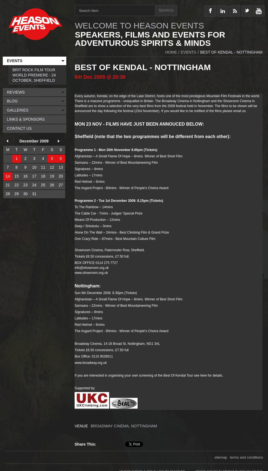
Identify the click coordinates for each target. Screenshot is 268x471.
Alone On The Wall (88, 232)
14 (8, 176)
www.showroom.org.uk (91, 273)
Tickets (150, 150)
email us (239, 111)
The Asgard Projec (88, 331)
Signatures (83, 169)
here (203, 375)
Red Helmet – (85, 325)
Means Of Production (90, 220)
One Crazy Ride (86, 239)
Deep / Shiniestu (87, 226)
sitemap (221, 456)
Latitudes (82, 175)
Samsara (82, 163)
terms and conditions (246, 456)
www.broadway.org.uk (91, 363)
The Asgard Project (89, 188)
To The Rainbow (87, 207)
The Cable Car (85, 213)
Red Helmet (83, 182)
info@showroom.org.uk (92, 268)
